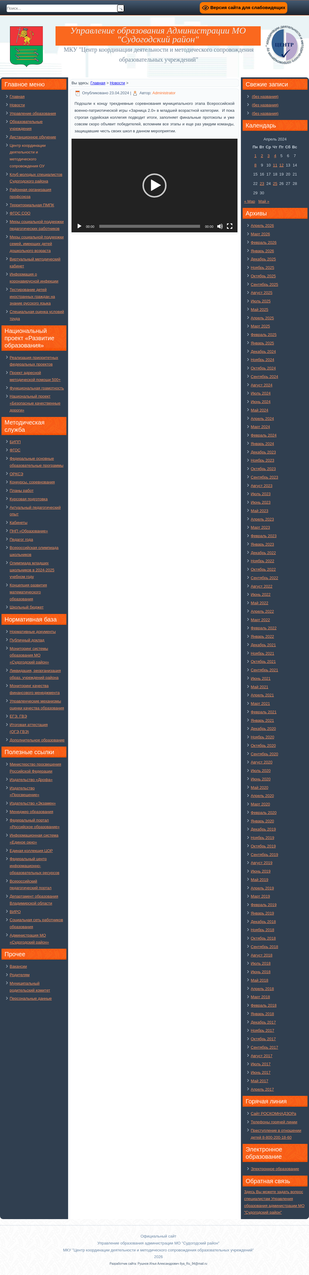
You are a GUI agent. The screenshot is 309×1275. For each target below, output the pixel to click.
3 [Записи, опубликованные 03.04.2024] (268, 155)
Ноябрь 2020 (262, 737)
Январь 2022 (262, 636)
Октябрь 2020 (263, 745)
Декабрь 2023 (263, 452)
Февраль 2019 (263, 904)
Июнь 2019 (261, 871)
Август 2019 (261, 862)
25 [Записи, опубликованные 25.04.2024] (275, 183)
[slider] (149, 226)
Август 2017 (261, 1056)
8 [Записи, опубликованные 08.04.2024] (255, 165)
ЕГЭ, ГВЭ (18, 716)
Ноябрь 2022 (262, 561)
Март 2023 (260, 527)
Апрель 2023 (262, 519)
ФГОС (15, 450)
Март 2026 (260, 234)
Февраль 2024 (263, 435)
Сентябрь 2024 (264, 376)
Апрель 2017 (262, 1089)
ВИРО (15, 911)
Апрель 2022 (262, 611)
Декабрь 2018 (263, 921)
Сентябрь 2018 (264, 946)
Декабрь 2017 (263, 1022)
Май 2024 (259, 410)
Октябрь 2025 (263, 276)
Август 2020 (261, 762)
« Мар (249, 201)
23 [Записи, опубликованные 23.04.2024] (262, 183)
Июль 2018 (261, 963)
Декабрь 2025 (263, 259)
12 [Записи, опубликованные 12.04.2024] (281, 165)
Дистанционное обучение (33, 137)
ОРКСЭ (16, 474)
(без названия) (265, 96)
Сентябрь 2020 (264, 754)
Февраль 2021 (263, 712)
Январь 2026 (262, 251)
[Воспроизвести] (79, 226)
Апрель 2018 (262, 988)
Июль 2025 (261, 301)
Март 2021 (260, 703)
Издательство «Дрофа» (31, 779)
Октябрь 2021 (263, 661)
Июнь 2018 (261, 972)
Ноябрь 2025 (262, 267)
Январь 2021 (262, 720)
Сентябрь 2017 (264, 1047)
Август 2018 (261, 955)
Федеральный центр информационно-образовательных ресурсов (34, 866)
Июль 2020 (261, 770)
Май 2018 (259, 980)
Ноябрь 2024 (262, 359)
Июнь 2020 (261, 779)
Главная (17, 96)
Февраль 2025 (263, 334)
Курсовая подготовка (29, 499)
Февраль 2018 (263, 1005)
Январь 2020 (262, 821)
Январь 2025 (262, 343)
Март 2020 (260, 804)
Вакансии (18, 966)
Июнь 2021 (261, 678)
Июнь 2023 (261, 502)
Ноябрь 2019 (262, 837)
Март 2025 (260, 326)
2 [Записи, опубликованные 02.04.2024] (262, 155)
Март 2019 (260, 896)
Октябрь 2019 (263, 846)
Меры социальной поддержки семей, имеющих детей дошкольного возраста (37, 244)
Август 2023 (261, 485)
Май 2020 (259, 787)
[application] (154, 185)
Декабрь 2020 (263, 728)
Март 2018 (260, 997)
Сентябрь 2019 (264, 854)
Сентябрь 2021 (264, 670)
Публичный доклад (27, 640)
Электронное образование (275, 1169)
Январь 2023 (262, 544)
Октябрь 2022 (263, 569)
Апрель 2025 (262, 318)
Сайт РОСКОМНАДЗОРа (273, 1113)
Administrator (164, 93)
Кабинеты (18, 522)
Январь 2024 (262, 443)
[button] (154, 185)
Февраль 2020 (263, 812)
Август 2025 (261, 292)
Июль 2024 (261, 393)
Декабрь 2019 (263, 829)
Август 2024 (261, 385)
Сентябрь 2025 (264, 284)
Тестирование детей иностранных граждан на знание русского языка (32, 296)
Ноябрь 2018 (262, 930)
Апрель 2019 (262, 888)
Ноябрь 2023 (262, 460)
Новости (17, 105)
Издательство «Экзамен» (33, 803)
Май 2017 (259, 1081)
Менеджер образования (31, 811)
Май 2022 (259, 603)
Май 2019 (259, 879)
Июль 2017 (261, 1064)
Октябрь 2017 (263, 1039)
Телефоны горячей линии (274, 1122)
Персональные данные (31, 998)
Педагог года (21, 539)
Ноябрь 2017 (262, 1030)
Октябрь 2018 (263, 938)
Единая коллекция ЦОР (31, 850)
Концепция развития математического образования (28, 592)
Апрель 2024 (262, 418)
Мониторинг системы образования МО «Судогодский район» (29, 655)
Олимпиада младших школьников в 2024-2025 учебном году (32, 570)
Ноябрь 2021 (262, 653)
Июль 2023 (261, 494)
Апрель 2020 (262, 795)
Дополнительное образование (37, 740)
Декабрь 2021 (263, 645)
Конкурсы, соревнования (32, 482)
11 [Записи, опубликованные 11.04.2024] (275, 165)
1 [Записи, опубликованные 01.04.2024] (255, 155)
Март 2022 (260, 620)
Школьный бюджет (26, 607)
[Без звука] (220, 226)
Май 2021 (259, 687)
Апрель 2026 (262, 225)
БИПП (15, 442)
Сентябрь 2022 (264, 578)
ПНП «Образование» (29, 531)
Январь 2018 (262, 1014)
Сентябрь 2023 (264, 477)
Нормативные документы (33, 631)
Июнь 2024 (261, 401)
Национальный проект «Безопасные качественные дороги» (35, 403)
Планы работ (21, 490)
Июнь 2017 (261, 1072)
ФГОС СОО (20, 213)
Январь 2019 (262, 913)
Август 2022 (261, 586)
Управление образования (33, 113)
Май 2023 (259, 510)
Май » (263, 201)
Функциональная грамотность (37, 388)
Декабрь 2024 (263, 351)
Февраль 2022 (263, 628)
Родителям (20, 975)
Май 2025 (259, 309)
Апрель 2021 (262, 695)
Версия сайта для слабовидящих (243, 7)
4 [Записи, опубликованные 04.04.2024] (275, 155)
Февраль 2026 (263, 242)
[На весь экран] (230, 226)
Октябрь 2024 (263, 368)
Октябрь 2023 (263, 468)
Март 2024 (260, 426)
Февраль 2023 (263, 536)
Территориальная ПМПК (32, 205)
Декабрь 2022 (263, 552)
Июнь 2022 (261, 594)
